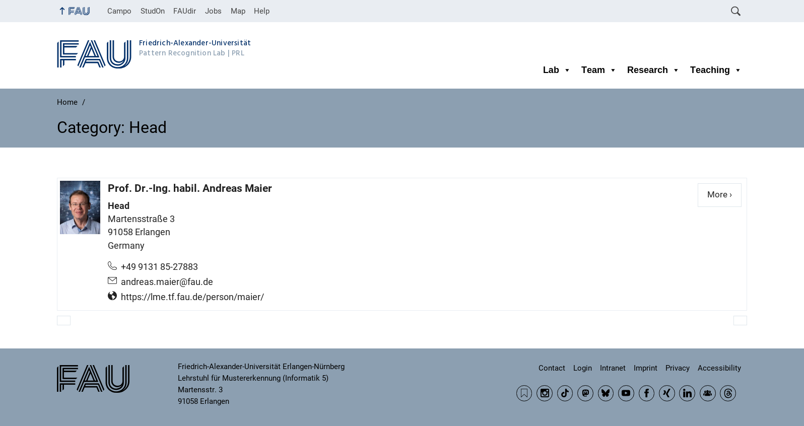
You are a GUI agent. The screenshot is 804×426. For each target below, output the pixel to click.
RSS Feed (524, 393)
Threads (728, 393)
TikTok (565, 393)
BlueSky (606, 393)
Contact (552, 368)
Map (238, 11)
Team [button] (599, 70)
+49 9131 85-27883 (159, 267)
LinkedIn (687, 393)
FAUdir (184, 11)
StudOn (153, 11)
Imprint (645, 368)
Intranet (613, 368)
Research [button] (653, 70)
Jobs (213, 11)
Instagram (545, 393)
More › (724, 194)
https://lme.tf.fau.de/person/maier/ (192, 297)
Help (262, 11)
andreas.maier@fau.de (167, 282)
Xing (667, 393)
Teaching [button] (716, 70)
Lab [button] (557, 70)
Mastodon (585, 393)
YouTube (626, 393)
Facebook (647, 393)
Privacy (677, 368)
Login (582, 368)
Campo (119, 11)
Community (708, 393)
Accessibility (719, 368)
